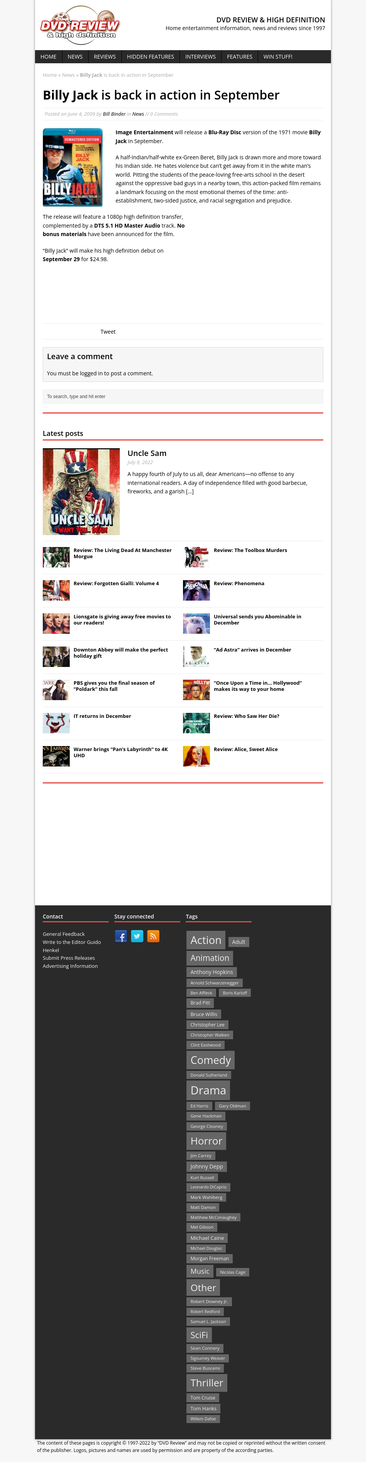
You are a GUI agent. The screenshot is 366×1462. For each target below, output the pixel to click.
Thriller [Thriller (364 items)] (206, 1382)
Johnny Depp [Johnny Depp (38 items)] (206, 1166)
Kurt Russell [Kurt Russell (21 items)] (202, 1177)
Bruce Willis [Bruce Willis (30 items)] (203, 1014)
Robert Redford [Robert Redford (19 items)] (205, 1311)
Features (239, 56)
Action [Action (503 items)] (206, 940)
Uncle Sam (147, 453)
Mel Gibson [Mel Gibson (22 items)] (201, 1227)
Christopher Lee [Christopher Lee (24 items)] (207, 1024)
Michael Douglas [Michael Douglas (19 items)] (206, 1248)
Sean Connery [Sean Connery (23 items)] (204, 1348)
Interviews (200, 56)
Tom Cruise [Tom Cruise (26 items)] (202, 1397)
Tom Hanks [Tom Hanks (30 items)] (203, 1408)
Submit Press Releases (69, 957)
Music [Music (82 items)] (199, 1271)
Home (48, 56)
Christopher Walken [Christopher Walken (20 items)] (209, 1035)
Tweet (108, 331)
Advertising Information (70, 965)
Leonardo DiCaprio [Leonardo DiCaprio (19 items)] (208, 1187)
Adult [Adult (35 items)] (238, 941)
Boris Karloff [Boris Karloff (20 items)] (235, 993)
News (75, 56)
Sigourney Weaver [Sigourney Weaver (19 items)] (207, 1358)
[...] (190, 491)
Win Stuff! (278, 56)
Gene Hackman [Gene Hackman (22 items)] (206, 1116)
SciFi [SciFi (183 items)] (199, 1335)
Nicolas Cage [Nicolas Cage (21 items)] (232, 1272)
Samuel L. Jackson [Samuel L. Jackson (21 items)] (208, 1321)
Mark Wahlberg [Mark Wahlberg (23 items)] (206, 1197)
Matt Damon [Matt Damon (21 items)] (202, 1207)
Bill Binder (114, 113)
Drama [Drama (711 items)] (208, 1090)
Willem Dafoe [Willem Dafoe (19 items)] (203, 1418)
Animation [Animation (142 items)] (209, 957)
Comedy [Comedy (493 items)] (210, 1060)
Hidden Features (150, 56)
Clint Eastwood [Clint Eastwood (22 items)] (205, 1045)
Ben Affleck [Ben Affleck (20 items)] (201, 993)
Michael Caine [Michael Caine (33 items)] (207, 1237)
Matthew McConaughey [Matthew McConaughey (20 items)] (213, 1217)
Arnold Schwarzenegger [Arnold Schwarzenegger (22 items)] (214, 983)
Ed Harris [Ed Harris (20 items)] (199, 1106)
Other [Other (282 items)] (203, 1287)
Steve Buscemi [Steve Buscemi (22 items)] (205, 1368)
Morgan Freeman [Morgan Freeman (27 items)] (209, 1258)
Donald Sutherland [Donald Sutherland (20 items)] (208, 1075)
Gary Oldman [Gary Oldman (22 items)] (232, 1106)
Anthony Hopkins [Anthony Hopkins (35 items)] (211, 972)
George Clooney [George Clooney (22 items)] (206, 1126)
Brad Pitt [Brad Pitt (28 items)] (200, 1002)
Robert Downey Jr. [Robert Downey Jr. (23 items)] (209, 1301)
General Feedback (64, 933)
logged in (91, 373)
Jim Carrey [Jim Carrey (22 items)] (200, 1155)
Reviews (105, 56)
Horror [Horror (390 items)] (206, 1141)
